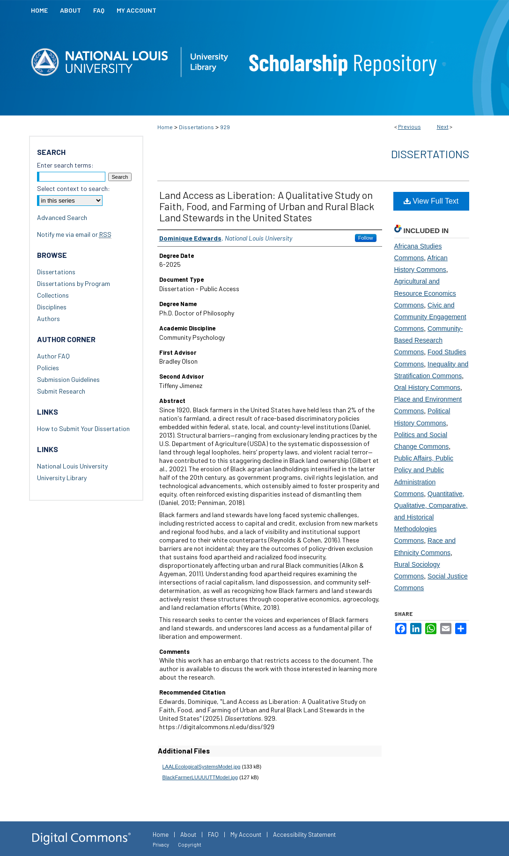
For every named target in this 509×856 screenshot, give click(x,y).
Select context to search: (73, 188)
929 (225, 127)
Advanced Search (62, 217)
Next (443, 126)
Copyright (189, 844)
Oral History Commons (427, 387)
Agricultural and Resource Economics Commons (425, 293)
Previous (409, 126)
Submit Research (61, 391)
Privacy (161, 844)
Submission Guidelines (68, 379)
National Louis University (72, 466)
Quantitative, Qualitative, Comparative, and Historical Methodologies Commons (431, 517)
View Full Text (431, 201)
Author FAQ (53, 356)
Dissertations (196, 127)
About (188, 834)
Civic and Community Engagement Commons (430, 316)
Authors (48, 318)
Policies (48, 368)
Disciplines (51, 307)
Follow (365, 238)
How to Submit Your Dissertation (83, 428)
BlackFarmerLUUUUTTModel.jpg (200, 777)
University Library (62, 478)
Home (165, 127)
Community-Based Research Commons (428, 340)
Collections (53, 295)
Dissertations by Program (73, 283)
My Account (245, 834)
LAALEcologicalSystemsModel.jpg (201, 766)
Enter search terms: (65, 165)
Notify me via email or (74, 234)
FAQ (213, 834)
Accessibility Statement (304, 834)
